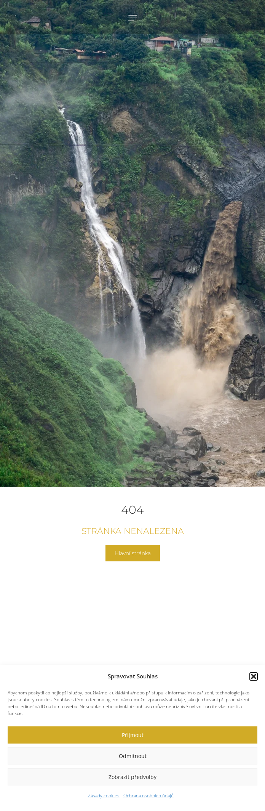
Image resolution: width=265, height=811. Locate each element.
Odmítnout (133, 756)
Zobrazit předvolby (132, 777)
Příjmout (133, 735)
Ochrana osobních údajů (148, 795)
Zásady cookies (104, 795)
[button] (253, 676)
